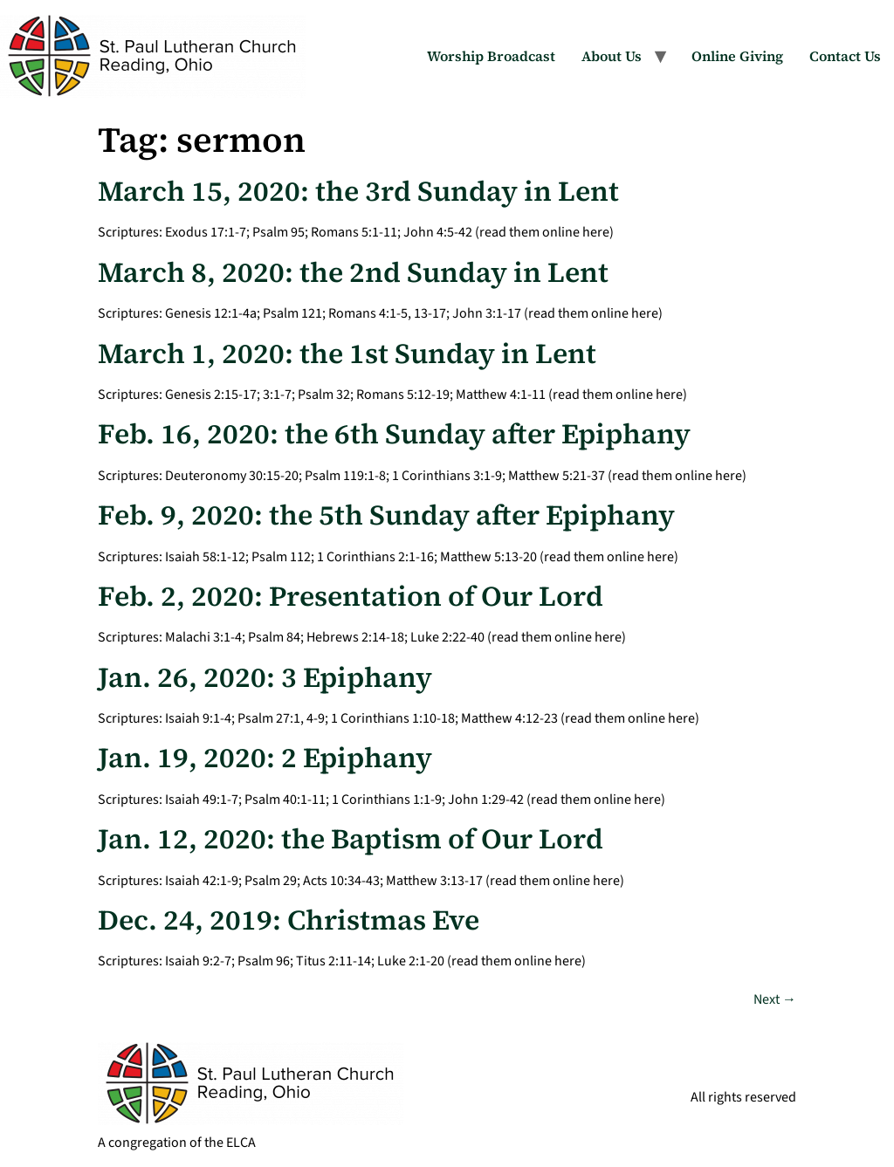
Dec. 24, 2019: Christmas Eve (288, 920)
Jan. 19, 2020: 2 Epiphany (265, 757)
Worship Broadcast (491, 55)
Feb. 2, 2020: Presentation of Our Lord (350, 596)
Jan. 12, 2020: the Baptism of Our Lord (350, 839)
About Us (611, 55)
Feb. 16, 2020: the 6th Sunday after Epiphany (394, 434)
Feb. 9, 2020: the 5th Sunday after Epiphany (386, 515)
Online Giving (737, 55)
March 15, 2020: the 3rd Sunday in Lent (358, 191)
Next (774, 999)
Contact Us (845, 55)
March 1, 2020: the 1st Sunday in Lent (347, 353)
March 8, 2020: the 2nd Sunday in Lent (353, 272)
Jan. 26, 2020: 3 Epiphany (265, 677)
